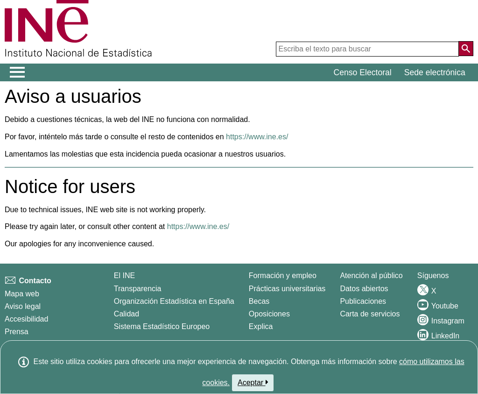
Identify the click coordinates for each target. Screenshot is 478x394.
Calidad (126, 314)
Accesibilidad (26, 319)
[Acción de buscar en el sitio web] (465, 48)
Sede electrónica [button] (434, 72)
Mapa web (22, 294)
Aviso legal (23, 306)
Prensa (16, 332)
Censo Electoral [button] (363, 72)
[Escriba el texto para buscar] (367, 49)
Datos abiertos (364, 289)
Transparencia (138, 289)
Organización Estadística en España (174, 301)
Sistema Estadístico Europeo (162, 326)
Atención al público (371, 275)
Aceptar (253, 382)
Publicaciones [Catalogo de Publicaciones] (363, 301)
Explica (261, 326)
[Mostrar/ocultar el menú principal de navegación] (17, 72)
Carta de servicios (370, 314)
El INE (124, 275)
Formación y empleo (282, 275)
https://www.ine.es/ (257, 137)
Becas (259, 301)
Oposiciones (269, 314)
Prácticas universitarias (287, 289)
